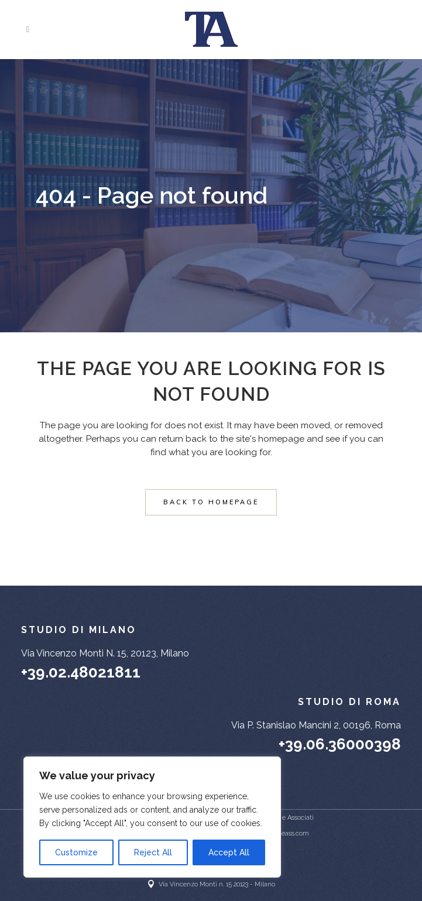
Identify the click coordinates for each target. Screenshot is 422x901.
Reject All (153, 852)
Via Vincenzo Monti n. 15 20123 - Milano (217, 884)
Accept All (228, 852)
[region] (152, 817)
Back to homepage (211, 502)
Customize (76, 852)
